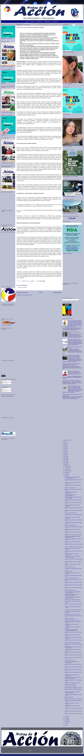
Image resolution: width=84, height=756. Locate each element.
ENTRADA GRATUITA (69, 697)
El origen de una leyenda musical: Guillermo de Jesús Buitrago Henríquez (75, 340)
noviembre (67, 467)
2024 (65, 445)
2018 (65, 454)
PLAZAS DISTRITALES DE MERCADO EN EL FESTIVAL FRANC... (73, 498)
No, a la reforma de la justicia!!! (70, 686)
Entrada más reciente (22, 292)
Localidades (55, 21)
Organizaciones (47, 21)
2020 (65, 451)
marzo (66, 719)
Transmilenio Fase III (68, 571)
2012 (65, 464)
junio (66, 475)
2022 (65, 448)
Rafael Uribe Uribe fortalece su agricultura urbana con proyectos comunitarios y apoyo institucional (74, 356)
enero (66, 723)
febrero (66, 721)
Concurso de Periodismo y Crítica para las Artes (73, 546)
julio (66, 474)
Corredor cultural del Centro (70, 566)
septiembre (67, 470)
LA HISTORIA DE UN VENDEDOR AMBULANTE (72, 380)
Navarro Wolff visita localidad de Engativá (72, 642)
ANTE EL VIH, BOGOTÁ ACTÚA (71, 525)
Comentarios (5, 383)
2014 (65, 461)
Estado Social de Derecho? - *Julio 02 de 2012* (73, 698)
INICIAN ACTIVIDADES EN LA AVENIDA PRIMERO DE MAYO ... (72, 692)
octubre (66, 469)
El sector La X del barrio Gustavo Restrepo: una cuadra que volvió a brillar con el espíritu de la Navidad (74, 387)
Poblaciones (39, 21)
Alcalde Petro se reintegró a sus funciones (72, 682)
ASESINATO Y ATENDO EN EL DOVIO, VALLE (73, 534)
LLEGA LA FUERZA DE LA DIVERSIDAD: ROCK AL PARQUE (72, 592)
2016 (65, 458)
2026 (65, 441)
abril (66, 718)
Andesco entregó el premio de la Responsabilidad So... (71, 495)
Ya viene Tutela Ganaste (69, 618)
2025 (65, 443)
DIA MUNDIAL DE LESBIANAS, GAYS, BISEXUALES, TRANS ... (72, 595)
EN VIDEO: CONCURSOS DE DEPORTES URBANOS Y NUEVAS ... (73, 678)
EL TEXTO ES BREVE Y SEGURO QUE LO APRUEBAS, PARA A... (73, 598)
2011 (65, 725)
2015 (65, 459)
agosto (66, 472)
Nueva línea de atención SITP (70, 487)
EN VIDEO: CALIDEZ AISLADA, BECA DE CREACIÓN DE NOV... (72, 557)
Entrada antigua (57, 292)
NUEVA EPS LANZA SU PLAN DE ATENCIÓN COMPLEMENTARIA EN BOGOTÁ (71, 364)
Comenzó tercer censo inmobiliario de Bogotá (73, 687)
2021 (65, 449)
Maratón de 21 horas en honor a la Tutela (72, 614)
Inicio (27, 21)
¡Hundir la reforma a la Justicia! (70, 684)
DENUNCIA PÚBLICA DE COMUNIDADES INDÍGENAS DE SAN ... (72, 537)
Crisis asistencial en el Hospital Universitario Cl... (74, 609)
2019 (65, 453)
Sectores (32, 21)
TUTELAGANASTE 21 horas (70, 660)
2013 (65, 462)
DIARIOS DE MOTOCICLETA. (70, 590)
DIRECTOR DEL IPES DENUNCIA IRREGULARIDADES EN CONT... (71, 630)
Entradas (4, 381)
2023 (65, 446)
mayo (66, 716)
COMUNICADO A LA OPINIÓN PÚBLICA (72, 599)
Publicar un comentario (22, 287)
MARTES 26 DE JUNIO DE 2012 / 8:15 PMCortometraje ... (72, 662)
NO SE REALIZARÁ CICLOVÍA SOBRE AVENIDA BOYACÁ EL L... (72, 478)
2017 (65, 456)
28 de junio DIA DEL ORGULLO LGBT (72, 578)
